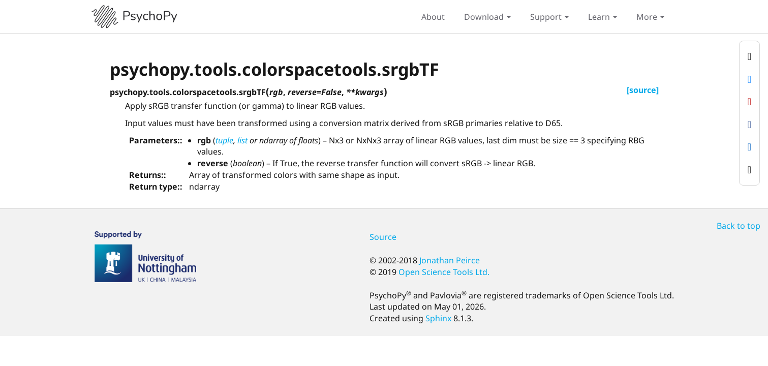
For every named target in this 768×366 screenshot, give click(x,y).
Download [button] (487, 16)
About (433, 16)
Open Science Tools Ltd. (443, 272)
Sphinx (438, 318)
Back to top (738, 225)
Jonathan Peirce (449, 260)
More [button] (650, 16)
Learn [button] (602, 16)
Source (383, 236)
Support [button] (549, 16)
